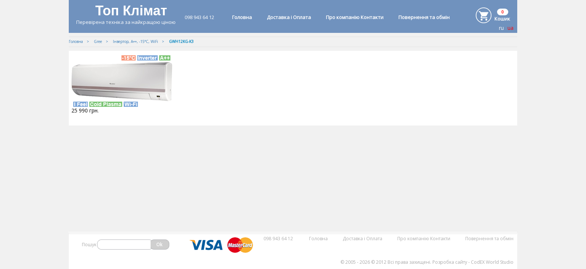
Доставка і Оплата (289, 17)
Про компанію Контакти (354, 17)
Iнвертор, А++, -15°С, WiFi (135, 41)
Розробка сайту (449, 262)
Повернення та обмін (424, 17)
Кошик (502, 18)
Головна (242, 17)
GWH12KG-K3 (181, 41)
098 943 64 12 (199, 17)
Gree (98, 41)
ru (501, 27)
